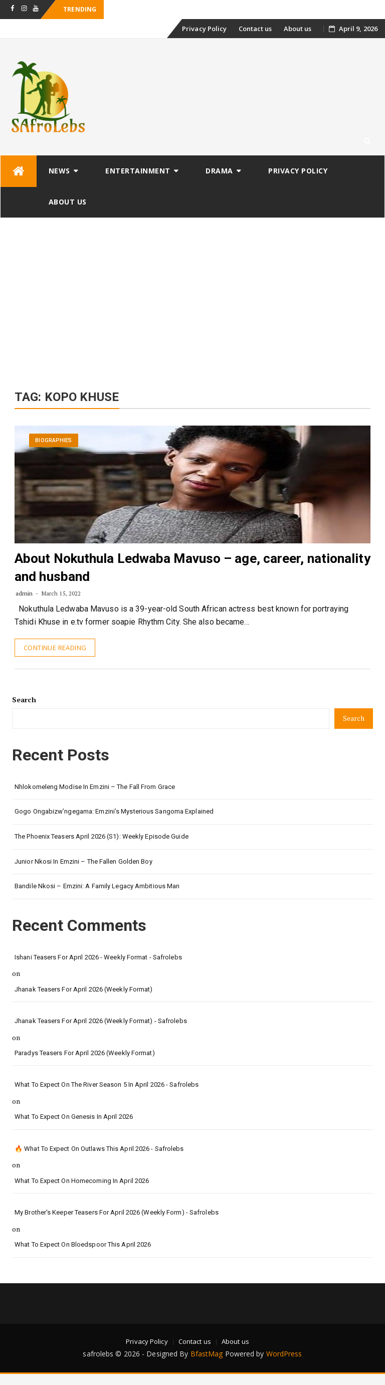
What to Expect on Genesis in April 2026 (74, 1116)
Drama (219, 170)
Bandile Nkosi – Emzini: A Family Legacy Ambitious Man (97, 886)
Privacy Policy (204, 28)
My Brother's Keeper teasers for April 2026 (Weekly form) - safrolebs (117, 1212)
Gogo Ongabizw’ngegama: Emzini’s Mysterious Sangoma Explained (114, 811)
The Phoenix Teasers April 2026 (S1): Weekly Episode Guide (101, 836)
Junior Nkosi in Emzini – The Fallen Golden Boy (83, 861)
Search (24, 699)
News (59, 170)
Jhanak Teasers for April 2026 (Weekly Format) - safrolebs (101, 1021)
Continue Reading (55, 647)
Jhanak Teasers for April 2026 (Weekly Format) (84, 989)
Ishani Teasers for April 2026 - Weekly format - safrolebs (98, 957)
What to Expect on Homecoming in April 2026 (82, 1180)
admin (24, 593)
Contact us (255, 28)
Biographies (53, 440)
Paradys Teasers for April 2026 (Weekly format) (85, 1053)
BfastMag (206, 1353)
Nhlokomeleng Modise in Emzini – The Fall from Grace (95, 786)
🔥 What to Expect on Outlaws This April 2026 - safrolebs (99, 1148)
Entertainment (137, 170)
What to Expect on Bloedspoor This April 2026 (83, 1244)
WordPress (284, 1353)
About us (298, 28)
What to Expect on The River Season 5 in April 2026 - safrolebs (107, 1084)
